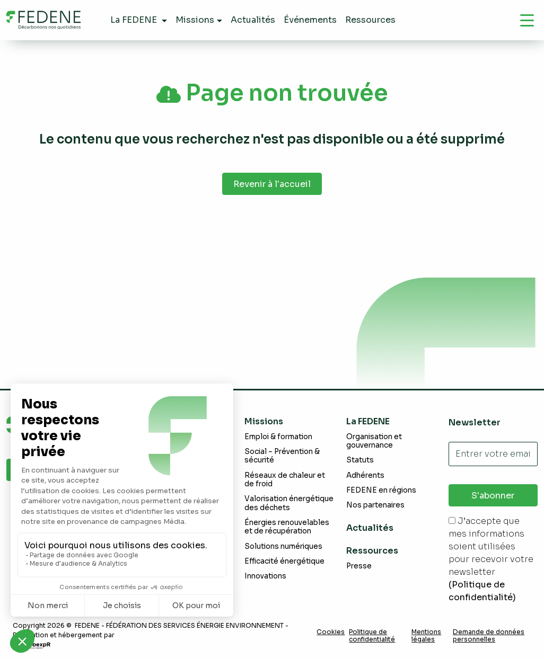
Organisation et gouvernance (374, 441)
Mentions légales (426, 635)
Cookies (331, 632)
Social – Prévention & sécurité (282, 456)
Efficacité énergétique (284, 561)
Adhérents (365, 475)
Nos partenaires (375, 505)
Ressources (372, 550)
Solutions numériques (283, 546)
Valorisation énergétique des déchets (289, 503)
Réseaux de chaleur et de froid (284, 479)
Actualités (369, 527)
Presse (359, 566)
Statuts (360, 460)
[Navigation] (527, 20)
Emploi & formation (278, 436)
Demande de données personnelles (488, 635)
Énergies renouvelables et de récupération (286, 527)
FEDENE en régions (381, 490)
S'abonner (492, 495)
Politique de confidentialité (372, 635)
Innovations (265, 576)
